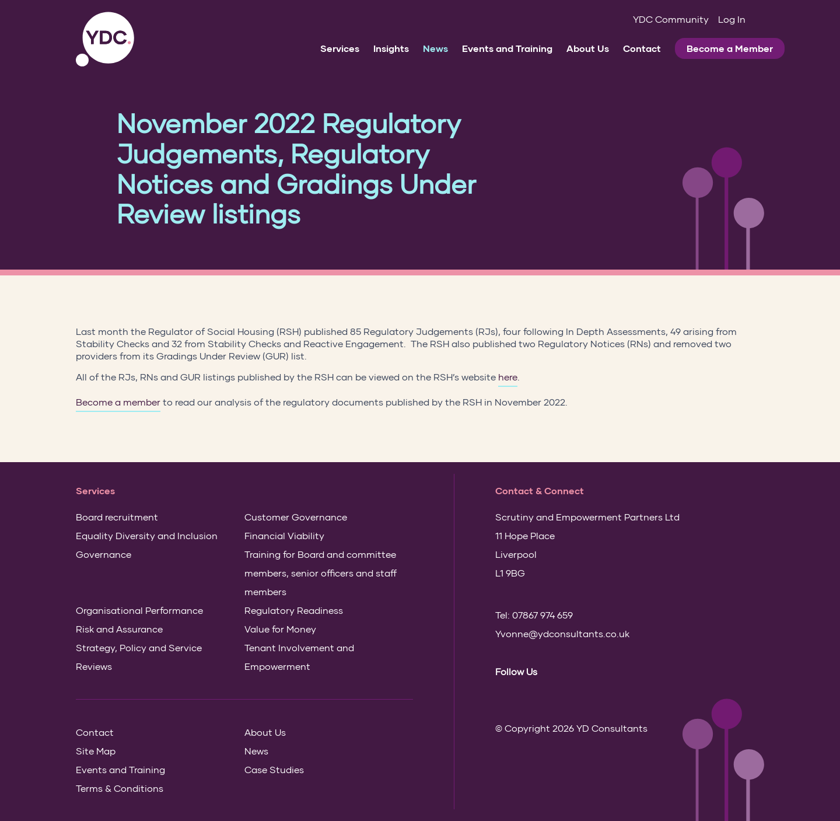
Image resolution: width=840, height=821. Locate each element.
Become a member (118, 401)
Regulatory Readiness (293, 610)
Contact (642, 48)
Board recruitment (117, 516)
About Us (587, 48)
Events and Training (507, 48)
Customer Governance (295, 516)
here (507, 376)
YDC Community (671, 19)
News (435, 48)
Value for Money (280, 628)
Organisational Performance (139, 610)
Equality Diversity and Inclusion (147, 535)
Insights (391, 48)
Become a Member (730, 48)
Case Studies (274, 769)
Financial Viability (284, 535)
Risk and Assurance (119, 628)
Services (339, 48)
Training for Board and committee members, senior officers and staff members (320, 573)
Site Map (96, 750)
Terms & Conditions (119, 788)
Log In (732, 19)
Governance (103, 554)
